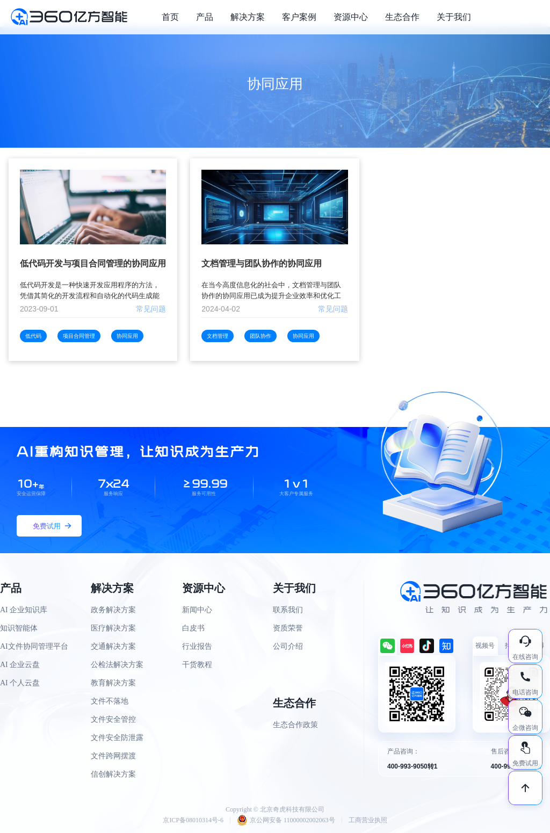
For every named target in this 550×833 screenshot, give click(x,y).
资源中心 (351, 16)
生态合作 (402, 16)
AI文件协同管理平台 (34, 646)
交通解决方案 (113, 646)
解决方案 (247, 16)
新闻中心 (197, 610)
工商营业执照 (368, 820)
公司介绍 (288, 646)
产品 (204, 16)
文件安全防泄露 (117, 738)
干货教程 (197, 665)
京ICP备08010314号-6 (193, 820)
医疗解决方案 (113, 628)
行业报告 (197, 646)
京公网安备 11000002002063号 (286, 820)
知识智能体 (19, 628)
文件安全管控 (113, 719)
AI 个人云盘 (20, 683)
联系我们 (288, 610)
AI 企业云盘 (20, 665)
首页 (170, 16)
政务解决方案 (113, 610)
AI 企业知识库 (23, 610)
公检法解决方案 (117, 665)
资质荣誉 (288, 628)
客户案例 (299, 16)
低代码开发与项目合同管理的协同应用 (93, 263)
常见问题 (151, 309)
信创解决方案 (113, 774)
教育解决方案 (113, 683)
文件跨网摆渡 (113, 756)
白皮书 (193, 628)
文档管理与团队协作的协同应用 (261, 263)
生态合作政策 (295, 725)
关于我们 (454, 16)
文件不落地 (109, 701)
